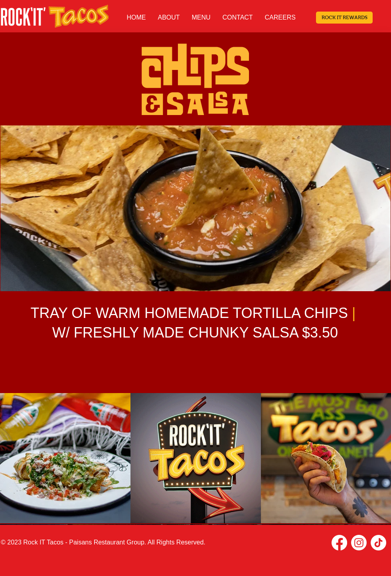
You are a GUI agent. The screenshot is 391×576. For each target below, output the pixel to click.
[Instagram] (359, 542)
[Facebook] (339, 542)
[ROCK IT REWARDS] (344, 18)
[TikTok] (378, 542)
